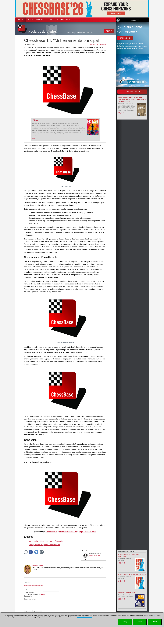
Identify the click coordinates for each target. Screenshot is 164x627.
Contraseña (29, 592)
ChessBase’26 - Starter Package (132, 574)
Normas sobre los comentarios (33, 586)
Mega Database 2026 (126, 592)
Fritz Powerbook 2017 (68, 532)
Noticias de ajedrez (43, 31)
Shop (20, 20)
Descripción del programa (39, 545)
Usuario (28, 590)
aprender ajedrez (65, 20)
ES (89, 32)
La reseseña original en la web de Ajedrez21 (46, 541)
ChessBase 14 (65, 186)
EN (87, 32)
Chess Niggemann (94, 555)
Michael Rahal (37, 566)
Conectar (135, 20)
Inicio (30, 20)
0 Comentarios (101, 44)
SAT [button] (51, 20)
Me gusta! (93, 44)
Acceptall (155, 622)
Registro (42, 594)
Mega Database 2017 (87, 532)
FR (91, 32)
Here (154, 615)
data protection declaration (84, 617)
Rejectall (140, 622)
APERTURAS (41, 20)
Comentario (28, 596)
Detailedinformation (125, 622)
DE (84, 32)
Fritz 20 (35, 120)
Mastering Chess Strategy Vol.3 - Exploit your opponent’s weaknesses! (132, 99)
